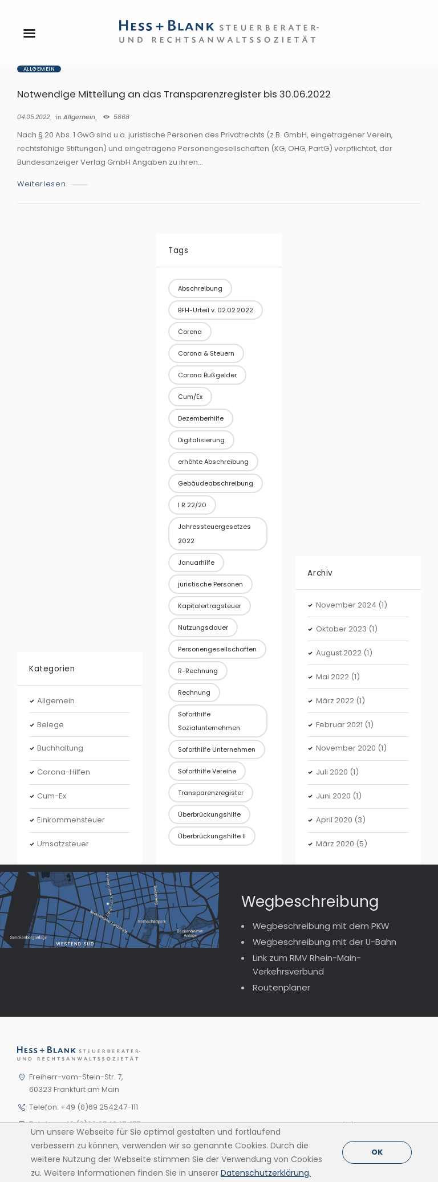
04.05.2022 (33, 116)
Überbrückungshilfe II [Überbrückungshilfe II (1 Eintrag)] (212, 836)
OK (377, 1152)
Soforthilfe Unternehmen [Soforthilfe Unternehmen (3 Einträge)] (217, 749)
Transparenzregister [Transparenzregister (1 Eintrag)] (211, 792)
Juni (333, 795)
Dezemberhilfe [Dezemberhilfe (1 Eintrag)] (201, 418)
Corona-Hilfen (63, 772)
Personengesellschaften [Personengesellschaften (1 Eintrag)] (217, 649)
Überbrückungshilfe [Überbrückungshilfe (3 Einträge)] (209, 814)
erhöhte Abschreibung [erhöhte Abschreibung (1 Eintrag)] (213, 461)
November (346, 605)
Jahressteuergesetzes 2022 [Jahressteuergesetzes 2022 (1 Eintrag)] (214, 533)
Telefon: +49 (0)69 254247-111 (83, 1107)
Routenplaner (281, 987)
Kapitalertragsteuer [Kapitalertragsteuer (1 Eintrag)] (209, 605)
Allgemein (39, 69)
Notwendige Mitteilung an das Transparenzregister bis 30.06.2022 (174, 94)
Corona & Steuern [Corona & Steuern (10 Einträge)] (206, 353)
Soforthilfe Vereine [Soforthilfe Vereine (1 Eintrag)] (207, 771)
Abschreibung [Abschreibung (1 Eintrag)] (200, 288)
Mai (332, 676)
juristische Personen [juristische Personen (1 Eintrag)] (210, 584)
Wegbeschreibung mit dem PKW (321, 926)
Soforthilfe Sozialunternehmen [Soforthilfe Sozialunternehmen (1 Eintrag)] (209, 721)
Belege (50, 724)
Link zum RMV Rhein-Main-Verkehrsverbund (307, 964)
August (339, 652)
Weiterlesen (41, 184)
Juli (332, 772)
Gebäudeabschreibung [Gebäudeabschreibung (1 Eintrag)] (215, 483)
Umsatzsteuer (63, 843)
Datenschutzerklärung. (266, 1173)
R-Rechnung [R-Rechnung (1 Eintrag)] (198, 670)
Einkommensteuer (71, 819)
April (334, 819)
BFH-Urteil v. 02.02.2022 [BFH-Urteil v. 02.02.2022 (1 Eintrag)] (215, 310)
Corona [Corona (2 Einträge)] (190, 331)
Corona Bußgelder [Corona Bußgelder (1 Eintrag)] (207, 375)
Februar (339, 724)
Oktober (341, 628)
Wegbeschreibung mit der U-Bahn (324, 942)
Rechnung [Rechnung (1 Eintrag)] (194, 692)
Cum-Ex (51, 795)
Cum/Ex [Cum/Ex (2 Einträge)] (190, 396)
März (335, 700)
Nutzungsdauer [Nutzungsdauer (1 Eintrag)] (203, 627)
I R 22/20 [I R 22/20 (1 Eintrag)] (192, 505)
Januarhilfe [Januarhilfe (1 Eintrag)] (196, 562)
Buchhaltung (60, 748)
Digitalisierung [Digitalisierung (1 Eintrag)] (201, 440)
